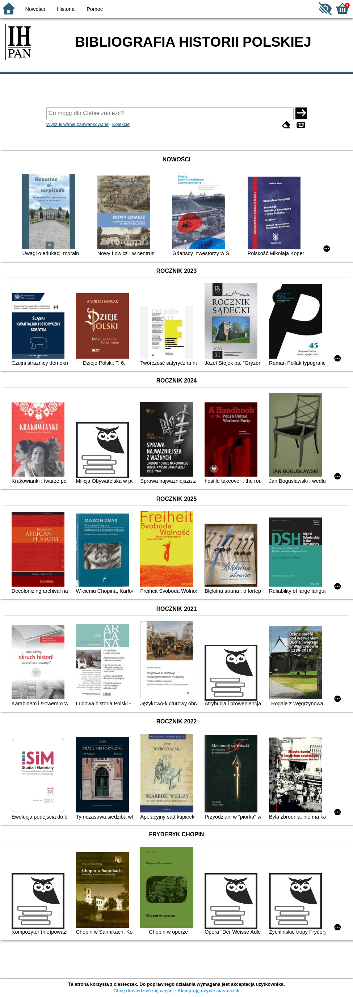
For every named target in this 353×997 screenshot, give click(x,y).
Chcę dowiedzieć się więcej (143, 990)
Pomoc (95, 9)
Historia (66, 9)
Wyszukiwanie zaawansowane (77, 124)
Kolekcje (121, 124)
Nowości (35, 9)
